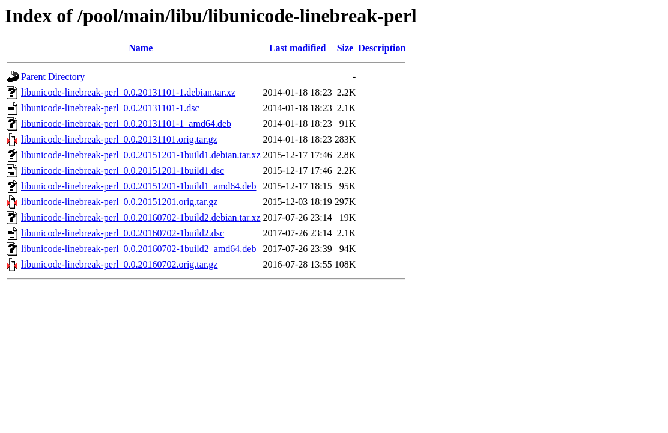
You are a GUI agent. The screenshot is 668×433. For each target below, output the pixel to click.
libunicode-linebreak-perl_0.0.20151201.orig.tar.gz (119, 202)
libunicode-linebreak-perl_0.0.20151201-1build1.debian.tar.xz (141, 155)
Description (381, 48)
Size (345, 48)
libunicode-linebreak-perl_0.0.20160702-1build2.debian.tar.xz (141, 217)
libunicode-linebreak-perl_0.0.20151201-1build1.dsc (122, 170)
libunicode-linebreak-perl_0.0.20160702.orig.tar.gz (119, 264)
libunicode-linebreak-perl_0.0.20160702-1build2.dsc (122, 233)
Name (141, 48)
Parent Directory (53, 77)
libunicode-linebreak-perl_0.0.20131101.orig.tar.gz (119, 139)
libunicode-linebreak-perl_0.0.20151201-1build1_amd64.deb (138, 186)
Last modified (297, 48)
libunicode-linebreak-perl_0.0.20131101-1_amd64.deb (126, 123)
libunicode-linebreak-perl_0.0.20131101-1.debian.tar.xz (128, 92)
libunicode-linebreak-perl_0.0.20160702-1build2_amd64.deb (138, 249)
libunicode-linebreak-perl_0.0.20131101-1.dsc (110, 108)
